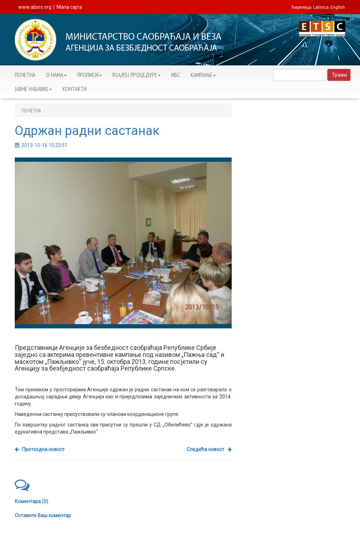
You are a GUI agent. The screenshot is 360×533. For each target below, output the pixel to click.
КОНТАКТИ (75, 89)
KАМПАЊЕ (203, 75)
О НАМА (56, 75)
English (337, 7)
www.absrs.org (34, 7)
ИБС (175, 75)
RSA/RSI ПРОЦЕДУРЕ (136, 75)
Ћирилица (301, 7)
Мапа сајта (69, 7)
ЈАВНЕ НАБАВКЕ (33, 89)
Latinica (321, 7)
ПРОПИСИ (89, 75)
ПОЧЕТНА (25, 75)
